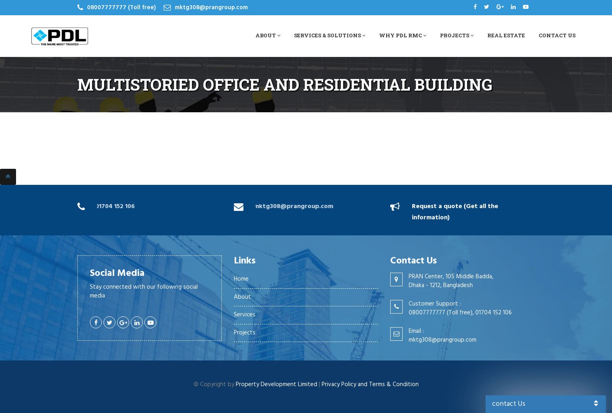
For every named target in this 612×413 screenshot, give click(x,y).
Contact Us (557, 35)
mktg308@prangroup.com (211, 7)
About (267, 35)
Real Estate (506, 35)
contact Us (546, 404)
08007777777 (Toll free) (121, 7)
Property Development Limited (276, 384)
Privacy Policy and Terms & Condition (370, 384)
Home (241, 279)
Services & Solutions (329, 35)
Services (244, 315)
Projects (457, 35)
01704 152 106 (114, 206)
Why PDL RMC (402, 35)
